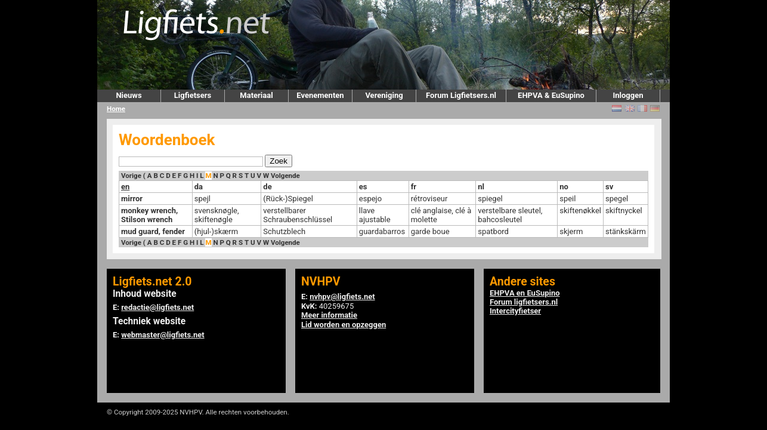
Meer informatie (329, 315)
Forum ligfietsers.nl (524, 301)
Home (116, 109)
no (563, 186)
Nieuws (128, 95)
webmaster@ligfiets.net (162, 334)
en (125, 186)
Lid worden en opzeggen (343, 324)
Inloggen (628, 95)
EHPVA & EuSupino (551, 95)
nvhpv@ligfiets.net (342, 296)
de (267, 186)
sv (609, 186)
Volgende (285, 175)
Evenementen (320, 95)
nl (481, 186)
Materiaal (256, 95)
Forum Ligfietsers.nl (461, 95)
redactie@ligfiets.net (157, 307)
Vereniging (384, 95)
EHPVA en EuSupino (525, 292)
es (363, 186)
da (198, 186)
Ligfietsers (192, 95)
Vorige (131, 175)
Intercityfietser (515, 310)
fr (413, 186)
